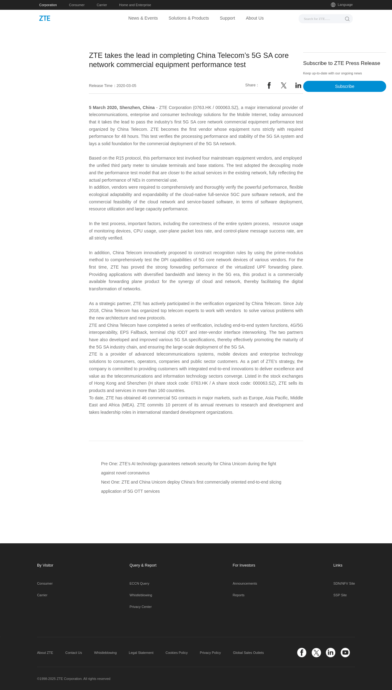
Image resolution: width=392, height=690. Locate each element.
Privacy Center (141, 607)
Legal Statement (141, 652)
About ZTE (45, 652)
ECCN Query (139, 583)
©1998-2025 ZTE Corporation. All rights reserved (74, 679)
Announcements (245, 583)
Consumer (77, 5)
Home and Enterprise (135, 5)
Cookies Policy (177, 652)
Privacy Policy (210, 652)
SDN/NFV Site (344, 583)
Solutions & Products (188, 18)
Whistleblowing (141, 595)
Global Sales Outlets (248, 652)
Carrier (102, 5)
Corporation (48, 5)
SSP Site (340, 595)
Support (227, 18)
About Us (255, 18)
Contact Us (73, 652)
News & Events (143, 18)
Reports (239, 595)
